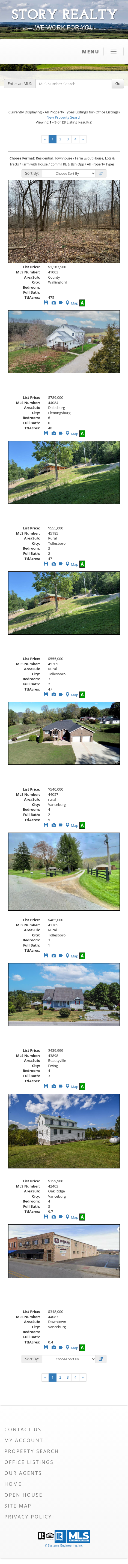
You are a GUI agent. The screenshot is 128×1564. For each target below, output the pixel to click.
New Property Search (64, 117)
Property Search (31, 1451)
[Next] (83, 139)
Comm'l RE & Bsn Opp (67, 164)
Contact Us (22, 1429)
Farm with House (35, 164)
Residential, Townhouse (54, 158)
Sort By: (32, 173)
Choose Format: (22, 158)
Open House (23, 1494)
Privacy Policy (28, 1516)
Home (13, 1484)
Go (117, 83)
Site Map (18, 1505)
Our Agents (23, 1473)
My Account (23, 1440)
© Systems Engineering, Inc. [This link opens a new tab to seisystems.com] (63, 1545)
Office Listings (29, 1462)
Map (71, 303)
